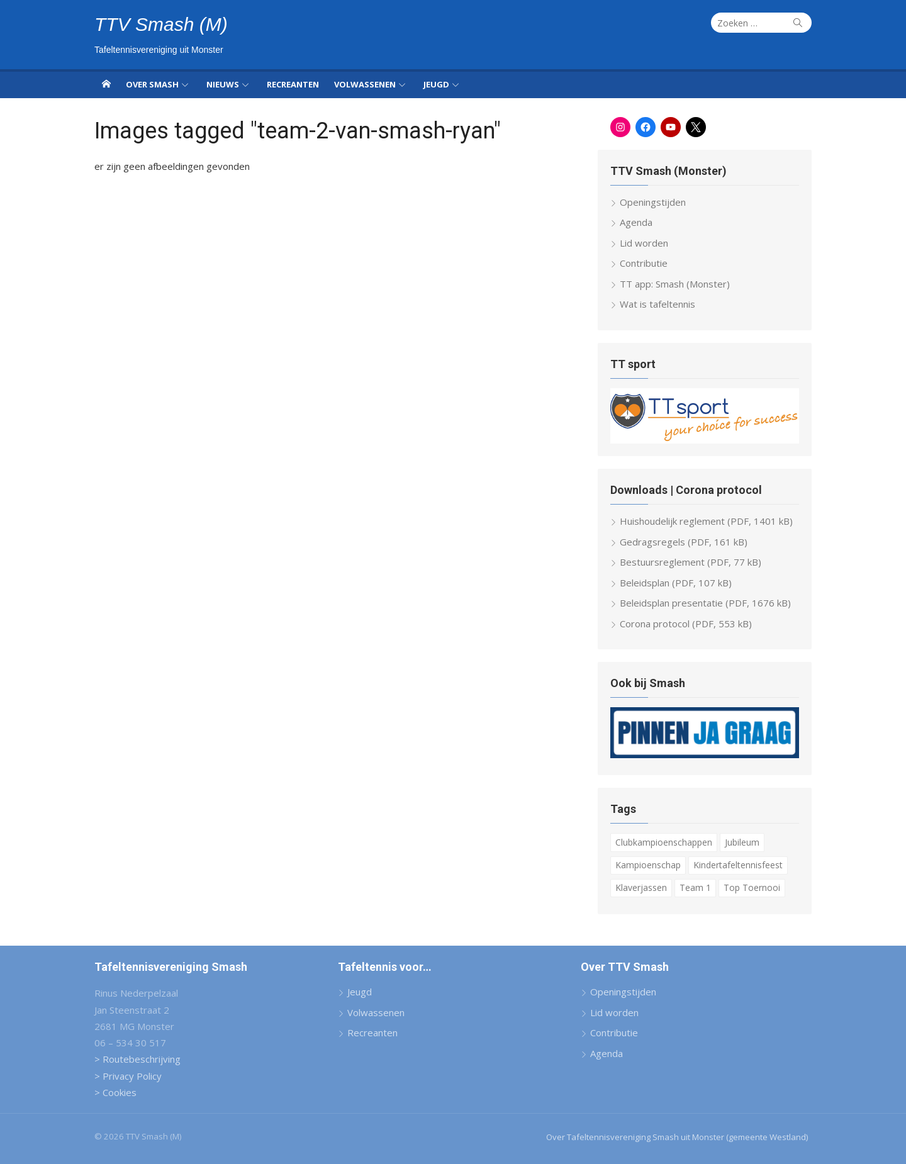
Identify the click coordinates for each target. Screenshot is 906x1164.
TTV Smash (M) (161, 24)
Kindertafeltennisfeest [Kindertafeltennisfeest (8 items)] (738, 865)
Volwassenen (365, 84)
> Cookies (115, 1092)
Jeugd (436, 84)
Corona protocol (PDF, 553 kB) (686, 623)
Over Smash (152, 84)
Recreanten (293, 84)
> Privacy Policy (128, 1076)
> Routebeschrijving (137, 1059)
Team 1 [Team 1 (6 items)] (695, 887)
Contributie (644, 263)
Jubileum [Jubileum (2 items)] (742, 842)
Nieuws (222, 84)
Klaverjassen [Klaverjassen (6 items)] (641, 887)
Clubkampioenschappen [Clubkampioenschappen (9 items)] (663, 842)
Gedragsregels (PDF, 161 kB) (683, 541)
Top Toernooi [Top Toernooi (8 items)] (752, 887)
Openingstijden (653, 202)
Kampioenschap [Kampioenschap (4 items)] (648, 865)
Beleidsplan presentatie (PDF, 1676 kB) (705, 602)
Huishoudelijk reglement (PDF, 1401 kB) (706, 521)
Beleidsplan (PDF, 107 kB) (676, 582)
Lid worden (644, 243)
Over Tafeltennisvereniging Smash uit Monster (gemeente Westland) (677, 1137)
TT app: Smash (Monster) (675, 283)
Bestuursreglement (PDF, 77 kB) (690, 562)
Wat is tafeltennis (657, 304)
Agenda (636, 222)
